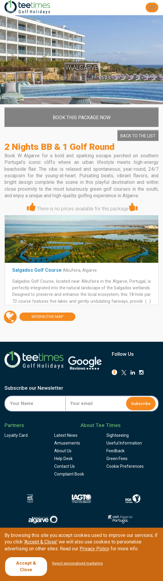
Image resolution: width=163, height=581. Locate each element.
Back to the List (138, 135)
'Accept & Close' (41, 542)
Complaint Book (69, 474)
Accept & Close (26, 566)
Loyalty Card (16, 435)
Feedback (115, 450)
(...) (147, 301)
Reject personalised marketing (77, 563)
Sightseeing (117, 435)
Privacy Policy (94, 549)
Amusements (67, 443)
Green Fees (117, 458)
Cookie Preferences (125, 466)
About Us (63, 450)
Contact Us (64, 466)
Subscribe (141, 403)
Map (41, 317)
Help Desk (63, 458)
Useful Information (124, 443)
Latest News (65, 435)
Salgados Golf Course (37, 270)
